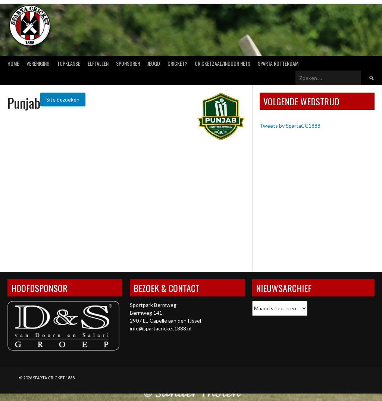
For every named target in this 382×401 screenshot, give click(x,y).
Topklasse (68, 63)
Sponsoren (128, 63)
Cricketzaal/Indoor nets (222, 63)
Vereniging (38, 63)
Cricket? (177, 63)
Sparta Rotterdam (278, 63)
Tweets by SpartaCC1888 (290, 125)
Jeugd (153, 63)
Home (13, 63)
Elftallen (98, 63)
